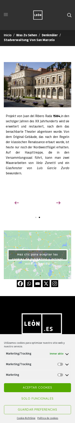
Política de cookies (47, 418)
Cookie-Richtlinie (26, 418)
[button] (69, 15)
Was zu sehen (26, 35)
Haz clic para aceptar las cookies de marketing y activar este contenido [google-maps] (37, 256)
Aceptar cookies (37, 387)
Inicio (8, 35)
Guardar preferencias (37, 409)
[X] (46, 283)
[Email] (37, 283)
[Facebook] (20, 283)
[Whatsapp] (29, 283)
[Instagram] (55, 283)
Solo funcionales (37, 398)
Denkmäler (50, 35)
